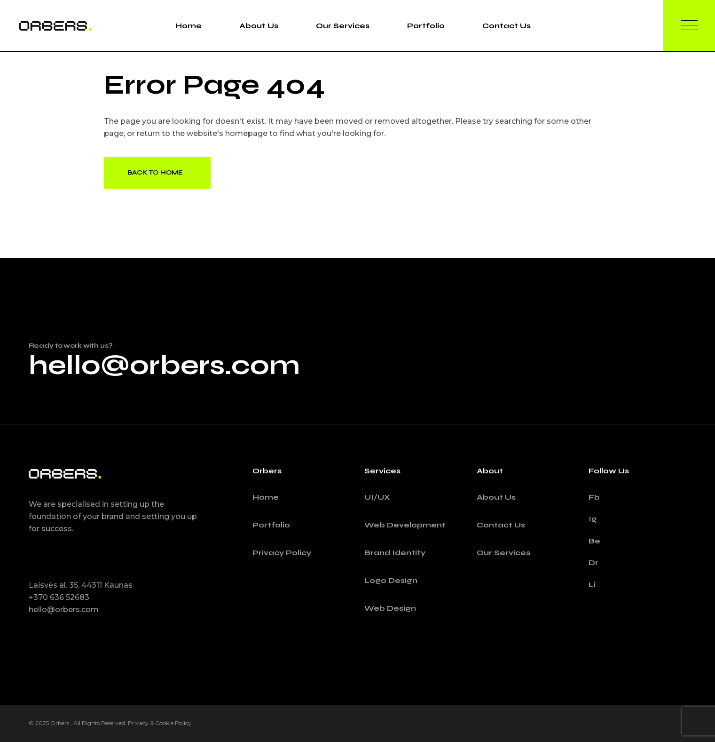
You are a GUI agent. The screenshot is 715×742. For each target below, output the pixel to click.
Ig (593, 518)
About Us (496, 497)
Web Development (405, 524)
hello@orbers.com (164, 365)
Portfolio (271, 524)
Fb (594, 497)
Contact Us (501, 524)
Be (594, 540)
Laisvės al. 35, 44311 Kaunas (81, 585)
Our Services (503, 552)
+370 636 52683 (59, 597)
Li (592, 584)
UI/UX (377, 497)
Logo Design (390, 580)
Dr (593, 562)
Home (265, 497)
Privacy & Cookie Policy (159, 722)
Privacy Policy (281, 552)
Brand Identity (394, 552)
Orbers (60, 722)
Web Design (390, 608)
